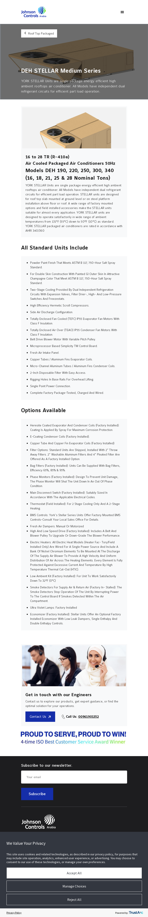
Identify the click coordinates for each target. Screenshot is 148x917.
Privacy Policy (14, 912)
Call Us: (82, 717)
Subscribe (37, 793)
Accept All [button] (74, 873)
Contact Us (41, 716)
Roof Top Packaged (39, 33)
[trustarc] (135, 913)
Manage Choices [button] (74, 886)
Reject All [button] (74, 899)
